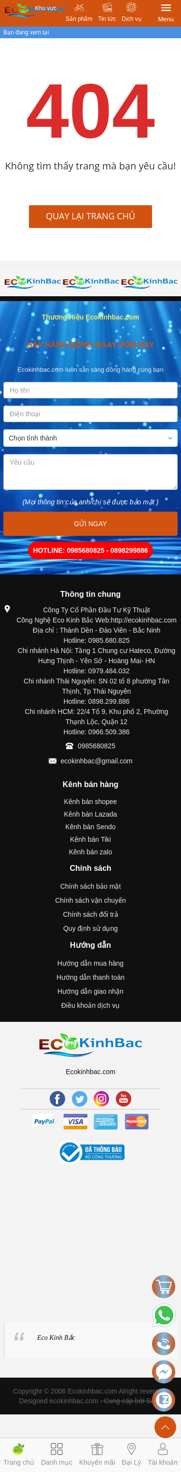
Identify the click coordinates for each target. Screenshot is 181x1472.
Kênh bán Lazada (90, 814)
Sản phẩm (79, 18)
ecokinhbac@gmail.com (97, 761)
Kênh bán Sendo (90, 827)
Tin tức (107, 18)
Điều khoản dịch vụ (90, 1005)
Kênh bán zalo (90, 852)
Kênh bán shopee (90, 801)
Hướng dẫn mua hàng (90, 963)
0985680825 (96, 746)
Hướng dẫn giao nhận (90, 991)
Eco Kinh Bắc (56, 1337)
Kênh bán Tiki (90, 839)
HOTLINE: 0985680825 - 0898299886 (90, 550)
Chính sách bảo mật (90, 886)
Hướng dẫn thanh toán (90, 977)
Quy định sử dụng (90, 928)
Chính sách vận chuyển (90, 900)
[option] (32, 282)
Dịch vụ (131, 18)
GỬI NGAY (90, 524)
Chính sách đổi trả (90, 914)
